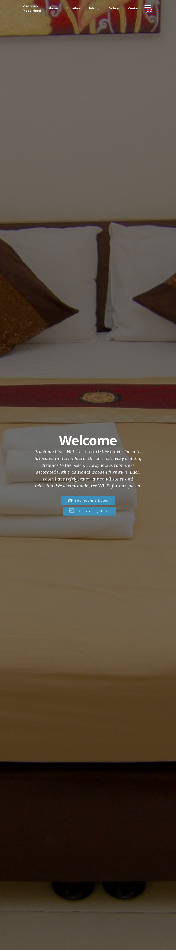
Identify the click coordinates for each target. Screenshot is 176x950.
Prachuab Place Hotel (32, 8)
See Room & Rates (88, 500)
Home (53, 8)
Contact (134, 8)
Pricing (94, 8)
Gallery (113, 8)
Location (73, 8)
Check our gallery (89, 511)
